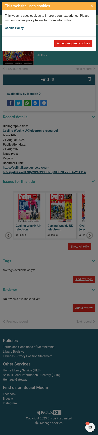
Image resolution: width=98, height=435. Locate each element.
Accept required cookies (73, 43)
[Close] (92, 5)
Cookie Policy (14, 28)
